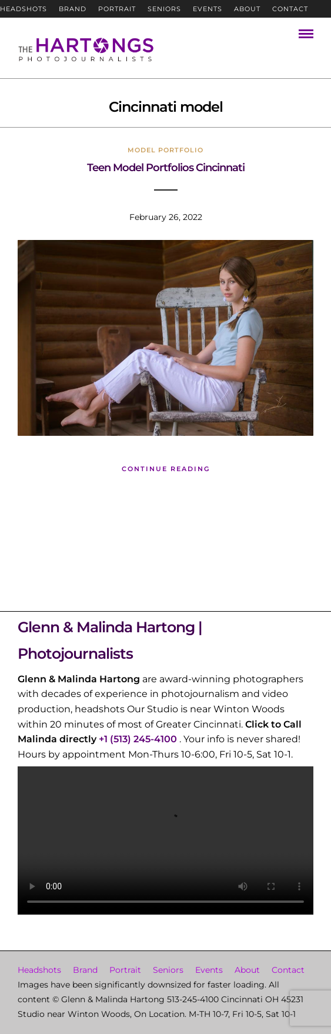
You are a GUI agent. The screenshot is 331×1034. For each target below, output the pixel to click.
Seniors (164, 9)
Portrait (117, 9)
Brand (72, 9)
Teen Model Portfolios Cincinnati (166, 167)
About (247, 9)
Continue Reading (166, 469)
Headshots (23, 9)
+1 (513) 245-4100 (138, 739)
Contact (290, 9)
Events (207, 9)
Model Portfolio (165, 150)
